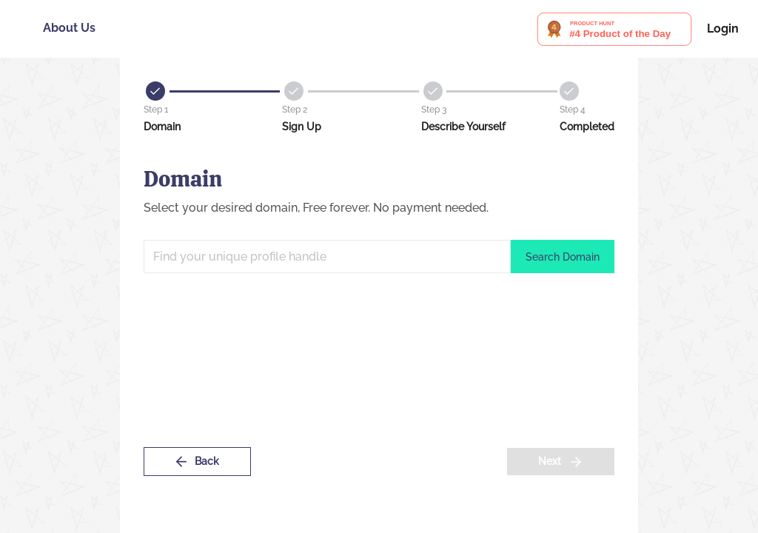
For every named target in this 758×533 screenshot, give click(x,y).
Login (723, 29)
